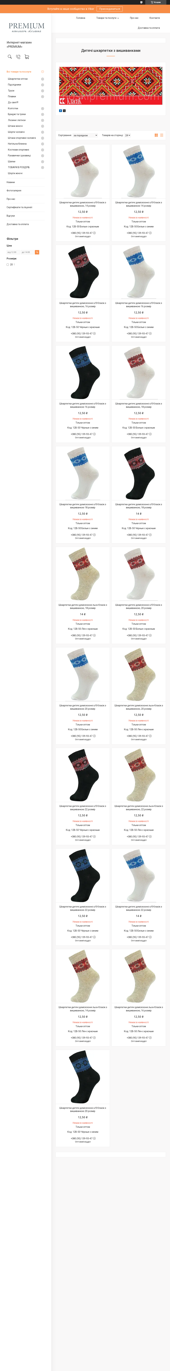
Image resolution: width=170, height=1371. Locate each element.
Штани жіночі (15, 126)
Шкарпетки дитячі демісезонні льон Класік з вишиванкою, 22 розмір (139, 808)
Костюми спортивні (18, 149)
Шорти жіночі (15, 173)
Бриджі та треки (17, 114)
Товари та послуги (106, 18)
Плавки (12, 96)
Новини (11, 182)
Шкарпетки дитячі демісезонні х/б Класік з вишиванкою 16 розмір (138, 305)
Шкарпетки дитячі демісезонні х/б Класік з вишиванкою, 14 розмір (82, 204)
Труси (11, 90)
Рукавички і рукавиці (19, 155)
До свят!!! (13, 102)
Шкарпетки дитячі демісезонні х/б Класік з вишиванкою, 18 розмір (138, 405)
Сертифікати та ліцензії (19, 207)
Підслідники (14, 84)
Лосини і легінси (17, 120)
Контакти (155, 18)
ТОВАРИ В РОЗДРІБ (19, 167)
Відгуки (11, 215)
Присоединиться (109, 8)
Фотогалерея (14, 190)
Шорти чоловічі (16, 132)
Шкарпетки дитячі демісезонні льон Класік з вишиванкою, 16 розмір (139, 1009)
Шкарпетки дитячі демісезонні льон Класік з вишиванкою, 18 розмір (83, 607)
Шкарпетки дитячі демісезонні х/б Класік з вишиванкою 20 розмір (82, 707)
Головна (80, 18)
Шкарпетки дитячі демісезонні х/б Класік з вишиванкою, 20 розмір (138, 607)
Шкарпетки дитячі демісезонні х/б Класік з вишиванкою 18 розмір (82, 506)
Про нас (11, 199)
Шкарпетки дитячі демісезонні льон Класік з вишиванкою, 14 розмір (83, 1009)
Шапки (11, 161)
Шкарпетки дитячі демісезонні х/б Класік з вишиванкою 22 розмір (82, 808)
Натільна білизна (17, 143)
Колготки (13, 108)
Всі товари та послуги (19, 71)
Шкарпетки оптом (18, 79)
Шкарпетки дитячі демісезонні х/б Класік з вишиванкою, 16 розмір (82, 305)
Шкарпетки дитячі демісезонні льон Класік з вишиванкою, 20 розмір (139, 707)
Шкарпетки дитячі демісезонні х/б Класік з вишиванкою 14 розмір (138, 204)
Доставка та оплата (18, 224)
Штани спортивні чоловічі (22, 138)
